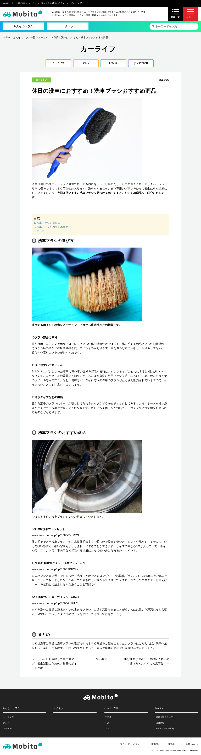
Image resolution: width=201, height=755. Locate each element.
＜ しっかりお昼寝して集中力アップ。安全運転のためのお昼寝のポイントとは (54, 665)
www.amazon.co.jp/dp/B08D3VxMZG (55, 536)
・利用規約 (153, 745)
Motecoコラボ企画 (165, 730)
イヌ (107, 724)
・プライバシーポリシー (130, 745)
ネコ (107, 730)
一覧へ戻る (100, 660)
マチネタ (68, 26)
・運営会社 (171, 745)
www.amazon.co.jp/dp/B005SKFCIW (55, 570)
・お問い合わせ (190, 745)
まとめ (40, 232)
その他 (108, 718)
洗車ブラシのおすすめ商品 (52, 228)
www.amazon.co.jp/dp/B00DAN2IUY (55, 604)
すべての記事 (140, 63)
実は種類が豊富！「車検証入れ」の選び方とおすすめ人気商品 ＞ (146, 662)
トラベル (112, 63)
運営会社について (164, 718)
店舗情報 (160, 724)
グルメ (84, 63)
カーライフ (57, 63)
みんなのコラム (23, 26)
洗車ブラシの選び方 (48, 223)
